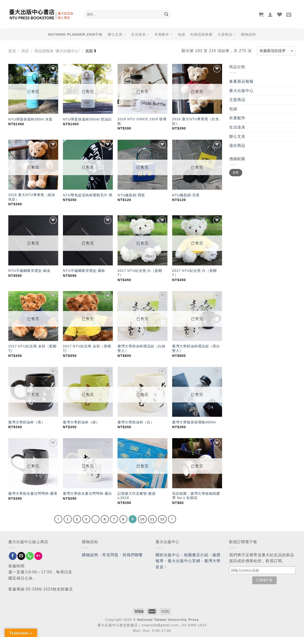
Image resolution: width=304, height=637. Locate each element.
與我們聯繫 (133, 555)
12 (162, 519)
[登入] (270, 14)
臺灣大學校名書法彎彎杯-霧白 (87, 493)
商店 (25, 51)
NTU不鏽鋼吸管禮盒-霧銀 (84, 271)
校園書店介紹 (196, 555)
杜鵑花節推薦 (201, 34)
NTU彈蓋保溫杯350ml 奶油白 (87, 119)
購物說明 (248, 34)
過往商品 (237, 146)
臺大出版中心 (241, 91)
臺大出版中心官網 (184, 561)
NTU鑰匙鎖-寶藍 (131, 195)
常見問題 (110, 555)
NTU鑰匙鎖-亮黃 (186, 195)
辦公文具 (117, 34)
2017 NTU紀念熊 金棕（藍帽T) (32, 348)
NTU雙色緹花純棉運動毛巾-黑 (88, 195)
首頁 (12, 51)
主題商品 (227, 34)
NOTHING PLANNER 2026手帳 (75, 34)
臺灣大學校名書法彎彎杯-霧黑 (32, 493)
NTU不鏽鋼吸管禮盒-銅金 (29, 271)
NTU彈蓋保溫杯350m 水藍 (30, 119)
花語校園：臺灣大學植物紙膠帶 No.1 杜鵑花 (196, 496)
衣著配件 (164, 34)
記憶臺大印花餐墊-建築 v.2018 (137, 496)
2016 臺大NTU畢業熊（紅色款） (195, 121)
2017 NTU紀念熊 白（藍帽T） (140, 273)
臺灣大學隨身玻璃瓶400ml (194, 422)
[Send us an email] (21, 556)
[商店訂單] (276, 51)
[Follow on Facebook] (13, 556)
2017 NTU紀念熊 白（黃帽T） (194, 273)
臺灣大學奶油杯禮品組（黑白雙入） (196, 348)
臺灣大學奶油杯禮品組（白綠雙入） (141, 348)
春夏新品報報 (241, 81)
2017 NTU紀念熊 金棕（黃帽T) (87, 348)
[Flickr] (38, 556)
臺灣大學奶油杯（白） (136, 422)
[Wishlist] (279, 14)
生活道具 (140, 34)
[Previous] (58, 519)
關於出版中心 (168, 555)
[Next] (172, 519)
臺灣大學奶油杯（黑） (26, 422)
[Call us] (30, 556)
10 (142, 519)
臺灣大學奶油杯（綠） (81, 422)
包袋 (181, 34)
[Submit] (166, 14)
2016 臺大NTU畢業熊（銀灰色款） (31, 197)
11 (152, 519)
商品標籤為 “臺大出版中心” (57, 51)
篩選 (236, 172)
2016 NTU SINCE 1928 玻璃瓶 (142, 121)
